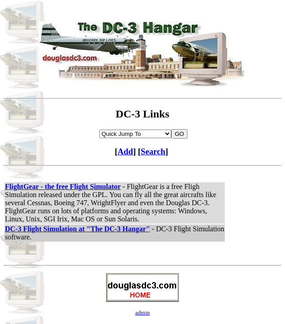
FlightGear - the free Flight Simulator (63, 186)
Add (125, 151)
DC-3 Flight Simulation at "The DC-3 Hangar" (77, 229)
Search (153, 151)
